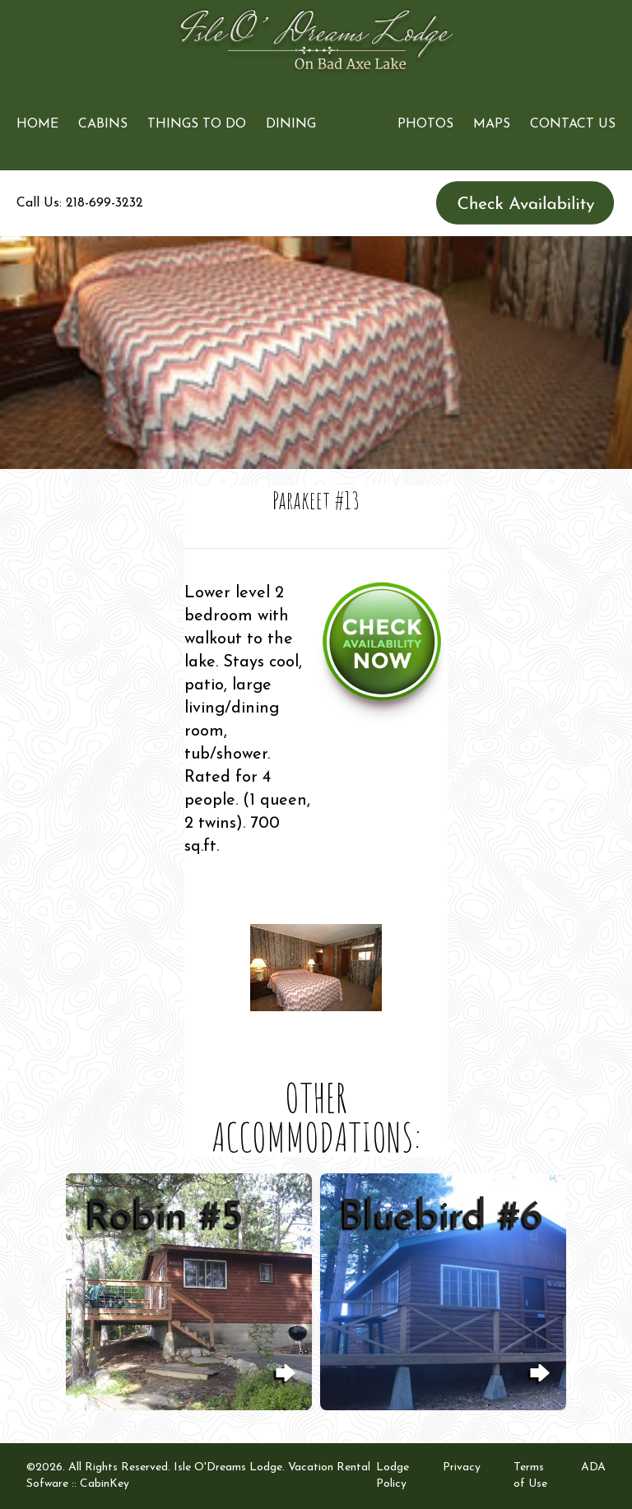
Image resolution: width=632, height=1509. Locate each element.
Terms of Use (530, 1475)
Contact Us (573, 124)
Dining (291, 124)
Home (37, 124)
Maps (491, 124)
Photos (425, 124)
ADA (593, 1467)
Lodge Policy (392, 1475)
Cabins (103, 124)
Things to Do (196, 124)
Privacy (462, 1467)
